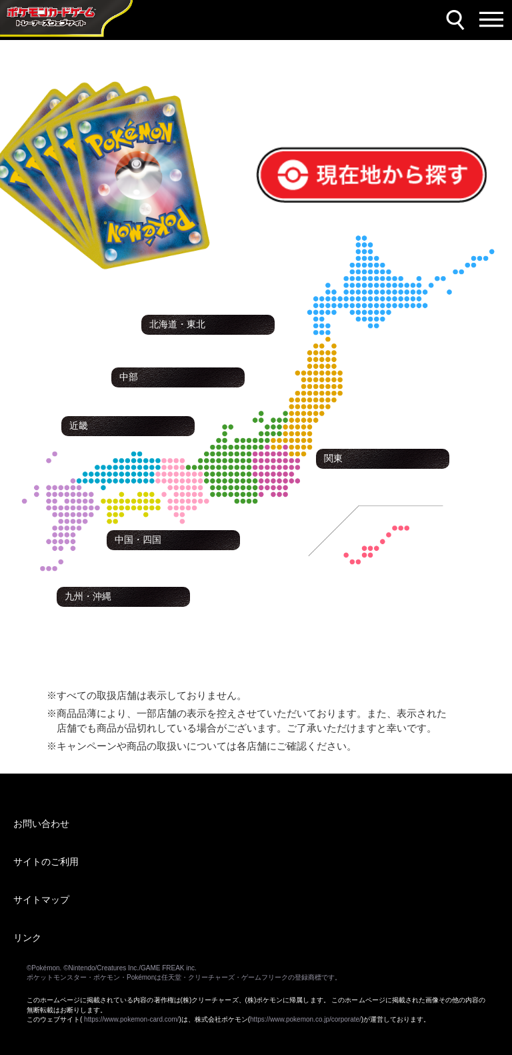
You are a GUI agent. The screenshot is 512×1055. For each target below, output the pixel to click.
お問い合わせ (41, 823)
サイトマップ (41, 899)
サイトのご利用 (46, 861)
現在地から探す (298, 154)
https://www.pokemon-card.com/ (131, 1019)
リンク (27, 937)
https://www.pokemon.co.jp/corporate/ (305, 1019)
